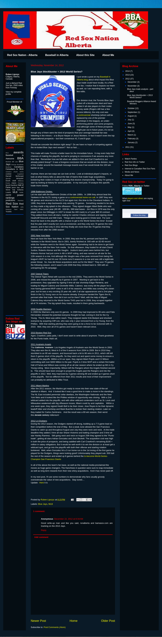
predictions (10, 200)
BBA (20, 158)
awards (18, 152)
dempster (19, 178)
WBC (21, 209)
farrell (8, 185)
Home (74, 620)
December (132, 82)
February (132, 138)
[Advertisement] (15, 264)
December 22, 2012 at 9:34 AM (68, 519)
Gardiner (14, 185)
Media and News (132, 172)
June (130, 123)
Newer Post (38, 620)
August (131, 116)
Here (41, 482)
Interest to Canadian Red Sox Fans (140, 169)
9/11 (7, 153)
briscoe (13, 164)
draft (14, 181)
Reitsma (8, 209)
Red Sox (12, 203)
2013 (127, 75)
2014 (127, 71)
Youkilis (9, 211)
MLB (50, 504)
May (130, 127)
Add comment (41, 537)
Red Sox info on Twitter (135, 162)
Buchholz (20, 164)
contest (8, 174)
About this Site (85, 55)
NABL (21, 192)
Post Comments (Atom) (55, 627)
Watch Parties (131, 159)
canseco (9, 172)
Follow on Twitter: (136, 186)
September (133, 112)
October (131, 108)
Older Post (108, 620)
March (131, 135)
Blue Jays (42, 504)
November (132, 86)
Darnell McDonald (14, 176)
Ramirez (20, 200)
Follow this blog (139, 215)
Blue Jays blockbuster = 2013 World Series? (140, 96)
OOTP (8, 195)
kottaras (20, 190)
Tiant (15, 209)
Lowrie (8, 192)
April (130, 131)
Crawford (20, 174)
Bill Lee (15, 162)
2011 (127, 147)
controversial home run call (82, 197)
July (130, 120)
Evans (8, 183)
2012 (127, 79)
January (131, 142)
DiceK (8, 181)
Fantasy (20, 183)
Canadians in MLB (14, 169)
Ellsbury (20, 181)
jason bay (16, 187)
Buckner (8, 167)
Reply (43, 530)
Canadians (18, 167)
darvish (8, 178)
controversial (84, 115)
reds (21, 207)
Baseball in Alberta (56, 55)
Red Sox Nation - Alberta (22, 55)
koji (13, 190)
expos (14, 183)
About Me (108, 55)
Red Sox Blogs (131, 165)
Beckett (8, 162)
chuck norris (18, 172)
